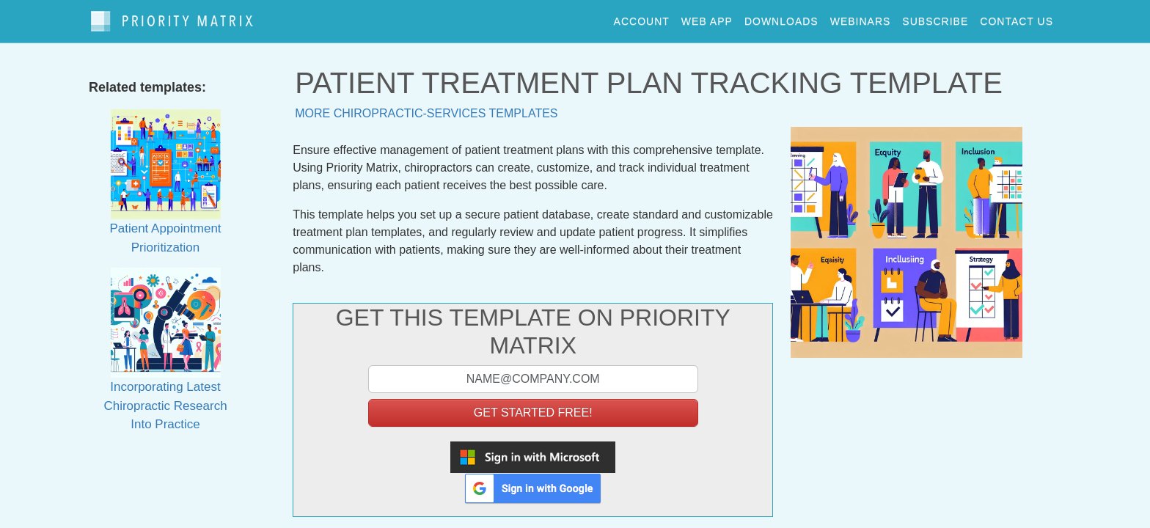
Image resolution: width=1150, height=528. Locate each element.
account (642, 17)
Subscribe (935, 17)
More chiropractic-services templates (426, 106)
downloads (781, 17)
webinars (860, 17)
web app (707, 17)
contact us (1016, 17)
